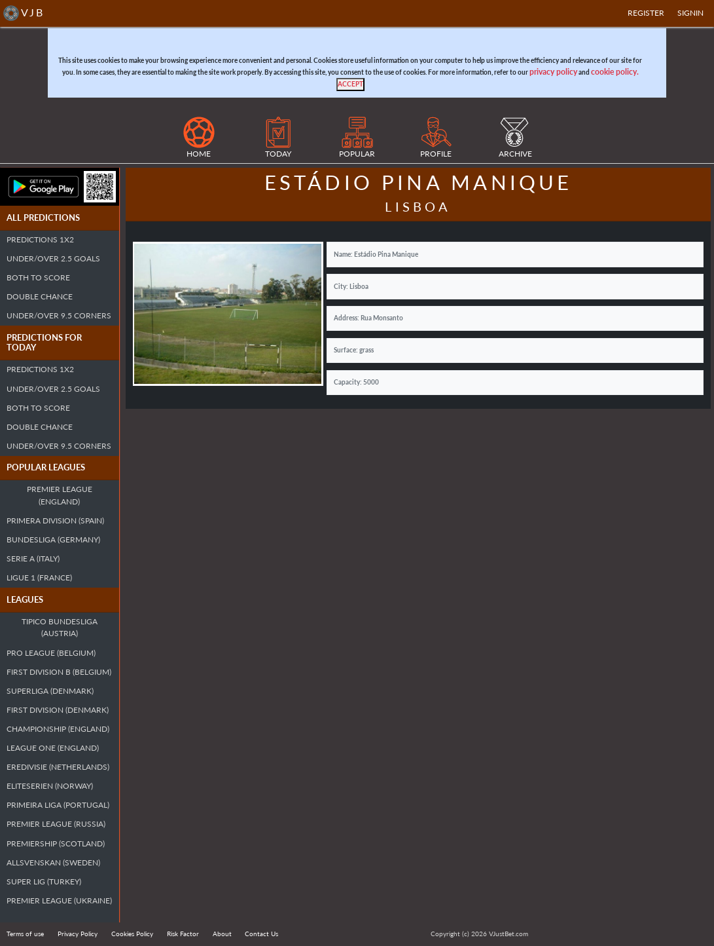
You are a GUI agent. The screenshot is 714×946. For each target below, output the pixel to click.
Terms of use (25, 933)
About (222, 933)
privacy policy (553, 72)
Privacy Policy (78, 933)
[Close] (350, 84)
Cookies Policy (132, 933)
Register (646, 13)
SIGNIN (690, 13)
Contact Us (261, 933)
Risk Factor (183, 933)
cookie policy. (615, 72)
